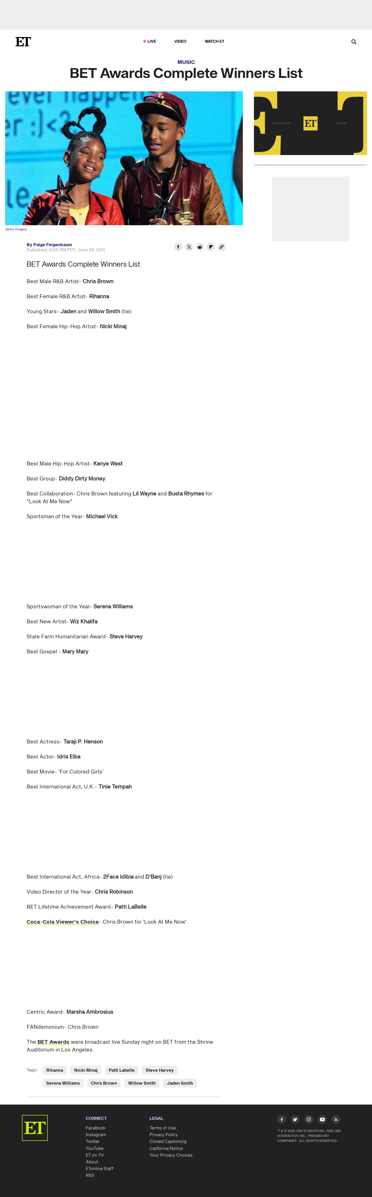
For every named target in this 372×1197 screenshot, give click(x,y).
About (92, 1162)
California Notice (166, 1148)
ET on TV (95, 1155)
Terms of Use (163, 1128)
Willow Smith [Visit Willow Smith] (142, 1083)
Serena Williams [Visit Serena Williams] (63, 1083)
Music (186, 62)
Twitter (93, 1141)
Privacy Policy (164, 1135)
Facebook (95, 1128)
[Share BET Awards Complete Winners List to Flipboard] (210, 247)
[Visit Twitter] (295, 1120)
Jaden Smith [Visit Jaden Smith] (180, 1083)
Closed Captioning (168, 1141)
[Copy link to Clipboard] (221, 247)
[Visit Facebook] (281, 1120)
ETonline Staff (99, 1169)
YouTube (94, 1148)
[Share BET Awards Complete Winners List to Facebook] (178, 247)
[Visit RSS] (335, 1120)
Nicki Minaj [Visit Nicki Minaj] (86, 1070)
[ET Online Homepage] (23, 41)
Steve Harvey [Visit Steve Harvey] (160, 1070)
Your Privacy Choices (171, 1155)
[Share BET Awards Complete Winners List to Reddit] (200, 247)
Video (180, 42)
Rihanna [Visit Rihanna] (54, 1070)
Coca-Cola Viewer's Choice (63, 922)
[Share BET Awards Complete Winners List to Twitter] (189, 247)
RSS (90, 1175)
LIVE (152, 42)
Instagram (96, 1135)
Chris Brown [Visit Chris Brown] (104, 1083)
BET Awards (53, 1042)
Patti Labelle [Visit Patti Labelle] (122, 1070)
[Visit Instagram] (308, 1120)
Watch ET (215, 42)
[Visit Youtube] (322, 1120)
